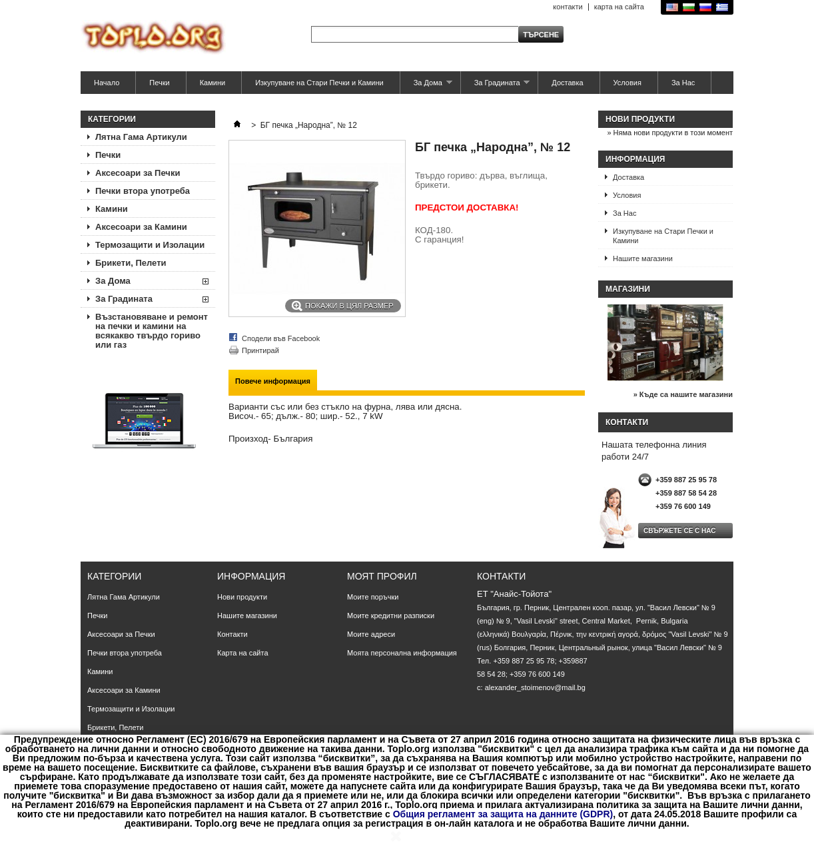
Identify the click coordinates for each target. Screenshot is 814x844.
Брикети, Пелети (131, 263)
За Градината (495, 86)
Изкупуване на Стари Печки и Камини (319, 83)
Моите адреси (371, 634)
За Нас (683, 83)
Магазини (628, 289)
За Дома (426, 86)
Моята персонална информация (402, 653)
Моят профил (382, 576)
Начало (106, 83)
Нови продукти (640, 119)
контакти (567, 7)
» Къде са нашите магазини (683, 394)
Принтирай (260, 350)
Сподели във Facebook (281, 338)
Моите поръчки (372, 597)
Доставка (567, 83)
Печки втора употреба (142, 191)
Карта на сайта (242, 653)
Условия (627, 83)
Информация (635, 159)
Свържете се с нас (679, 530)
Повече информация (272, 381)
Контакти (232, 634)
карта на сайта (619, 7)
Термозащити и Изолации (149, 245)
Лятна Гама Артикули (141, 137)
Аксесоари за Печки (137, 173)
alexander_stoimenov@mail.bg (535, 687)
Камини (212, 83)
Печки (159, 83)
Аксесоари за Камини (141, 227)
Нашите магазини (643, 258)
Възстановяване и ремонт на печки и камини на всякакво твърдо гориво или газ (151, 331)
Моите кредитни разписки (390, 616)
